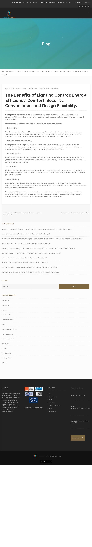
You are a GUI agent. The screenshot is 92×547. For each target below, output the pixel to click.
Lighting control (10, 115)
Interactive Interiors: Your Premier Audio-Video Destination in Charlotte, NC (26, 234)
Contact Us (52, 410)
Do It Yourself (6, 314)
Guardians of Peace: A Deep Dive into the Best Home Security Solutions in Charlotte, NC (30, 267)
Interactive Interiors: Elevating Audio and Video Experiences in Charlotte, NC (26, 243)
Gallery (51, 399)
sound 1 (4, 348)
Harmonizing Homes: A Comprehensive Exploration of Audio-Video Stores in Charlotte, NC (30, 272)
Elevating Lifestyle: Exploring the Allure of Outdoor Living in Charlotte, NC (25, 262)
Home (24, 88)
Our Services (53, 396)
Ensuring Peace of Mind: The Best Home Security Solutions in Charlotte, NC (22, 213)
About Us (52, 402)
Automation (5, 300)
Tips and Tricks (6, 353)
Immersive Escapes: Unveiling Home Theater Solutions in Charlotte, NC (24, 257)
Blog (50, 407)
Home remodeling (7, 334)
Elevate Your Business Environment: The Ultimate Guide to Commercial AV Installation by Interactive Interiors (36, 229)
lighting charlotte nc (52, 88)
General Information (8, 319)
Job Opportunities (54, 405)
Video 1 (4, 362)
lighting (30, 88)
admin (18, 88)
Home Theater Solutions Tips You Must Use (75, 212)
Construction (6, 305)
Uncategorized (6, 357)
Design (4, 310)
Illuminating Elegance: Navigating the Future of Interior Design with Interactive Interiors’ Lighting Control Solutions (38, 248)
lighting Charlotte (39, 88)
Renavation (5, 343)
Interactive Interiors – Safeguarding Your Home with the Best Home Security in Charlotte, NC (31, 253)
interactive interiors (8, 338)
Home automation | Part (9, 329)
